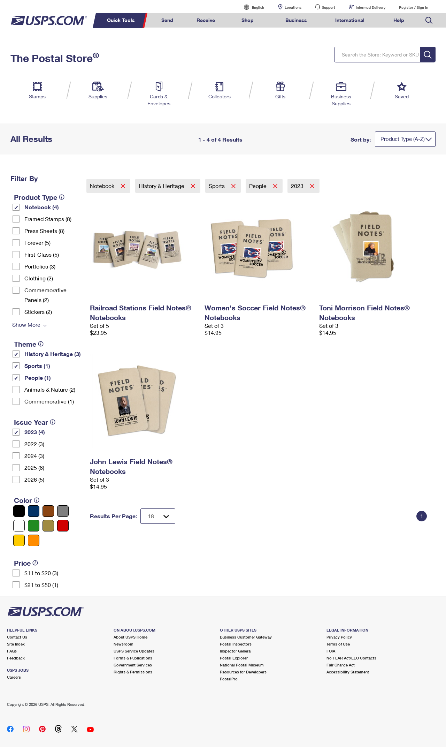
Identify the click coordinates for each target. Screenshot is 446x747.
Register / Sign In (413, 7)
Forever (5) (37, 242)
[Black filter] (19, 511)
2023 (298, 185)
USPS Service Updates (134, 651)
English (251, 7)
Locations (293, 7)
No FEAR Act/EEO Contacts (351, 658)
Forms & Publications (133, 658)
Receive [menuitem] (206, 20)
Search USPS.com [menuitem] (429, 20)
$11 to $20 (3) (41, 572)
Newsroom (123, 644)
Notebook (103, 185)
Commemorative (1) (49, 401)
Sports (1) (37, 365)
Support (328, 7)
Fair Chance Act (340, 665)
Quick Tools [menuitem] (121, 20)
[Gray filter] (63, 511)
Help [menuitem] (398, 20)
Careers (14, 677)
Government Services (133, 665)
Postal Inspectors (236, 644)
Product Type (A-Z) (402, 139)
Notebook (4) (41, 207)
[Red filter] (63, 525)
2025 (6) (34, 467)
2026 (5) (34, 479)
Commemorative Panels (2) (45, 295)
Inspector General (236, 651)
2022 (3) (34, 443)
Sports (217, 185)
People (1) (37, 377)
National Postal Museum (242, 665)
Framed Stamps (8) (47, 219)
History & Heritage (162, 185)
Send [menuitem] (167, 20)
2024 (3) (34, 455)
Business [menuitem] (296, 20)
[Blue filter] (33, 511)
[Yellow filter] (19, 540)
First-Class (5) (41, 254)
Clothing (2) (38, 278)
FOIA (330, 651)
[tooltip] (61, 197)
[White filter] (19, 525)
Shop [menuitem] (247, 20)
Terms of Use (338, 644)
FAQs (12, 651)
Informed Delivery (370, 7)
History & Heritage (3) (52, 353)
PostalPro (229, 679)
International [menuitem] (349, 20)
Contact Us (17, 637)
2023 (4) (34, 432)
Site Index (16, 644)
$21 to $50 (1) (41, 584)
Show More (26, 324)
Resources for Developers (243, 672)
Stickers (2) (38, 311)
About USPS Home (130, 637)
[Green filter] (33, 525)
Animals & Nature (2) (49, 389)
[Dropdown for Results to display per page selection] (157, 516)
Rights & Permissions (133, 672)
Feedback (16, 658)
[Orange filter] (33, 540)
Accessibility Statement (347, 672)
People (258, 185)
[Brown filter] (48, 511)
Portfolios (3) (39, 266)
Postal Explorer (234, 658)
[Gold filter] (48, 525)
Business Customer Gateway (246, 637)
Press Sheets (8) (44, 230)
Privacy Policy (339, 637)
